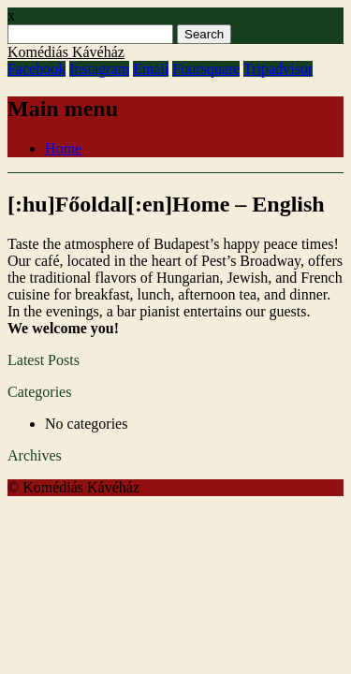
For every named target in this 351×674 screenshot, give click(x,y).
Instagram (99, 69)
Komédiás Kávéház (65, 52)
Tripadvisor (278, 69)
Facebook (36, 69)
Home (63, 148)
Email (150, 69)
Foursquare (206, 69)
